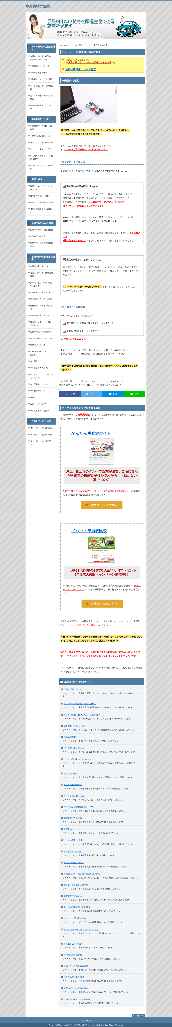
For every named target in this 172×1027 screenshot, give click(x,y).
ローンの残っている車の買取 (41, 87)
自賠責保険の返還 (37, 236)
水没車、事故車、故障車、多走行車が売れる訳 (41, 58)
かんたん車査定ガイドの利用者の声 (41, 157)
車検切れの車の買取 (73, 955)
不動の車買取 (70, 737)
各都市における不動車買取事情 (41, 274)
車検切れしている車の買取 (41, 79)
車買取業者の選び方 (73, 851)
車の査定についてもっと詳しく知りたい (41, 376)
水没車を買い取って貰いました (78, 759)
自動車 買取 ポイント (73, 689)
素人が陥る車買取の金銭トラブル (79, 807)
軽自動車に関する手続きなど (41, 307)
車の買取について (82, 45)
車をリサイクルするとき (40, 292)
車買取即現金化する (73, 818)
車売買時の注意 (38, 6)
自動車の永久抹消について (41, 332)
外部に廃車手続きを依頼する (41, 210)
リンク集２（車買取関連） (41, 435)
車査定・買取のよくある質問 (41, 167)
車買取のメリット (72, 829)
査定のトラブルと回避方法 (41, 142)
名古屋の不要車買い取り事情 (77, 907)
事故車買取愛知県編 (73, 784)
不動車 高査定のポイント (40, 136)
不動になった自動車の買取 (76, 966)
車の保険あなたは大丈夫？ (41, 384)
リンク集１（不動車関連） (41, 428)
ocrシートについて (38, 404)
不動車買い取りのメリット (41, 66)
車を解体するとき (37, 391)
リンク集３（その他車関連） (40, 442)
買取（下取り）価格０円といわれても (41, 284)
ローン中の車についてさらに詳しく (41, 353)
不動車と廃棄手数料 (38, 73)
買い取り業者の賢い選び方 (76, 885)
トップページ (65, 45)
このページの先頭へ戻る (138, 1015)
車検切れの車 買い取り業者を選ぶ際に (82, 874)
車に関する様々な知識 (39, 411)
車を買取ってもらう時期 (75, 726)
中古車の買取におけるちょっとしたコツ (82, 715)
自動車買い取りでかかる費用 (77, 999)
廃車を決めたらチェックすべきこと (41, 187)
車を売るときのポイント (40, 368)
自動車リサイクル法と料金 (41, 230)
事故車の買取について (74, 862)
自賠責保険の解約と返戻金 (41, 299)
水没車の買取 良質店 (73, 840)
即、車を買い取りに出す (75, 796)
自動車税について (37, 345)
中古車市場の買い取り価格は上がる (80, 703)
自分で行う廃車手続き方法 (41, 202)
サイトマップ (86, 1021)
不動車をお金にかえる (39, 315)
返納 (32, 397)
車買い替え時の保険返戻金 (76, 988)
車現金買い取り (71, 773)
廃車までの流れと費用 (39, 196)
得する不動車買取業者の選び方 (41, 97)
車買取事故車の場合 (73, 944)
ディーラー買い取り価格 (75, 918)
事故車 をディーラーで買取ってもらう (81, 929)
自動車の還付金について (40, 266)
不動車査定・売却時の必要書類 (41, 127)
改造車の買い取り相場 (74, 977)
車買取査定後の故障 (73, 896)
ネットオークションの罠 (40, 149)
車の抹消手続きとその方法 (41, 338)
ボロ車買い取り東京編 (74, 748)
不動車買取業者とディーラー (41, 107)
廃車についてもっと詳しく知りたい (41, 323)
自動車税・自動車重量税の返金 (41, 244)
